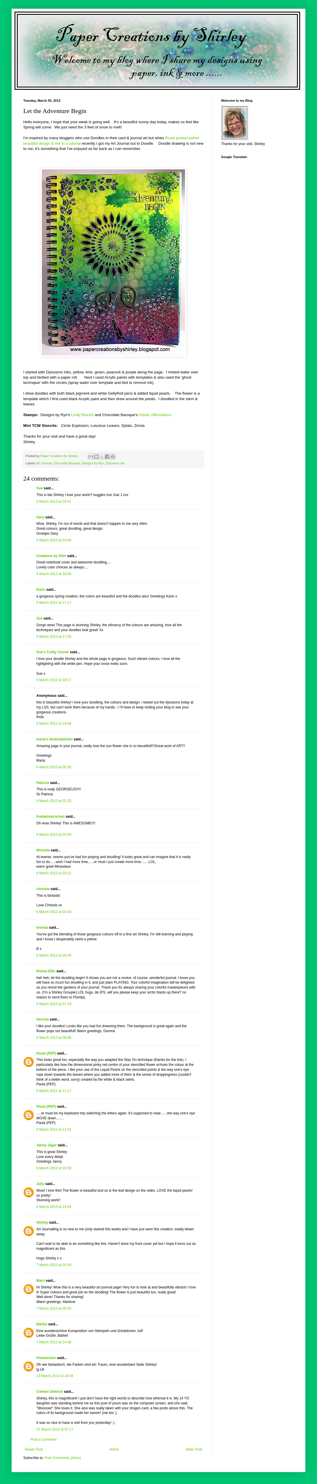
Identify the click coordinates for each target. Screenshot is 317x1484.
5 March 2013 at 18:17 (53, 680)
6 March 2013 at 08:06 (53, 1038)
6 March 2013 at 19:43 (53, 1207)
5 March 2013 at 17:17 (53, 603)
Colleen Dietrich (49, 1392)
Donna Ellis (45, 971)
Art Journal (43, 463)
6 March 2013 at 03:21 (53, 873)
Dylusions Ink (115, 463)
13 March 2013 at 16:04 (54, 1376)
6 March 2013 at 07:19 (53, 1004)
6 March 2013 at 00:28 (53, 767)
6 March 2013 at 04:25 (53, 955)
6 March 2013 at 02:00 (53, 835)
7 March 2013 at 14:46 (53, 1342)
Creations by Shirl (51, 556)
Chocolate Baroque (66, 463)
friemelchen (46, 1358)
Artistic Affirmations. (155, 415)
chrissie (42, 889)
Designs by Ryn (93, 463)
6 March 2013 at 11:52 (53, 1129)
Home (114, 1449)
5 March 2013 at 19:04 (53, 724)
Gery (40, 517)
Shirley (42, 1222)
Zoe (39, 618)
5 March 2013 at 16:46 (53, 574)
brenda (42, 928)
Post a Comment (43, 1440)
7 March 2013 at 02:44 (53, 1265)
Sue (39, 488)
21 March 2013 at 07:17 (54, 1429)
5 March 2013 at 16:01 (53, 502)
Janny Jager (47, 1145)
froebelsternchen (50, 817)
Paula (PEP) (46, 1053)
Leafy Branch (82, 415)
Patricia (42, 783)
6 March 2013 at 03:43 (53, 912)
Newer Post (34, 1449)
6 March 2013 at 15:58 (53, 1168)
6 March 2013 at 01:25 (53, 801)
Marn (40, 1281)
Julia (40, 1184)
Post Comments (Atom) (62, 1458)
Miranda (43, 850)
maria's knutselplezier (54, 739)
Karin (40, 590)
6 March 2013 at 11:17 (53, 1091)
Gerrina (42, 1019)
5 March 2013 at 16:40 (53, 540)
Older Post (194, 1449)
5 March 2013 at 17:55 (53, 637)
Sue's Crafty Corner (52, 652)
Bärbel (41, 1324)
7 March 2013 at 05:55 (53, 1308)
